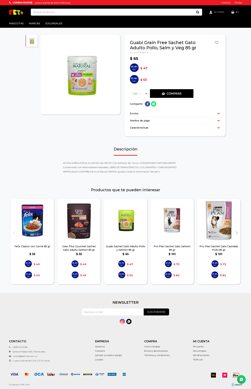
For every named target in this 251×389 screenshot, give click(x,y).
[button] (236, 232)
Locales (99, 359)
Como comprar (152, 346)
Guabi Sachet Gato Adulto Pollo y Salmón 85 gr (125, 248)
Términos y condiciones (157, 355)
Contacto (225, 2)
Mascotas (16, 23)
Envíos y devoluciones (156, 351)
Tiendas (238, 2)
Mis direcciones (201, 355)
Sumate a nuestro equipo (108, 355)
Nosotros (100, 346)
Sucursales (53, 23)
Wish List (198, 359)
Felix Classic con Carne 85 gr (32, 246)
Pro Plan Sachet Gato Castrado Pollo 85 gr (219, 248)
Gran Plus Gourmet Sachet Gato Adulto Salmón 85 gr (79, 248)
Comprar (174, 93)
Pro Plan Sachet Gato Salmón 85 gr (172, 248)
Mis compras (199, 351)
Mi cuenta (198, 346)
